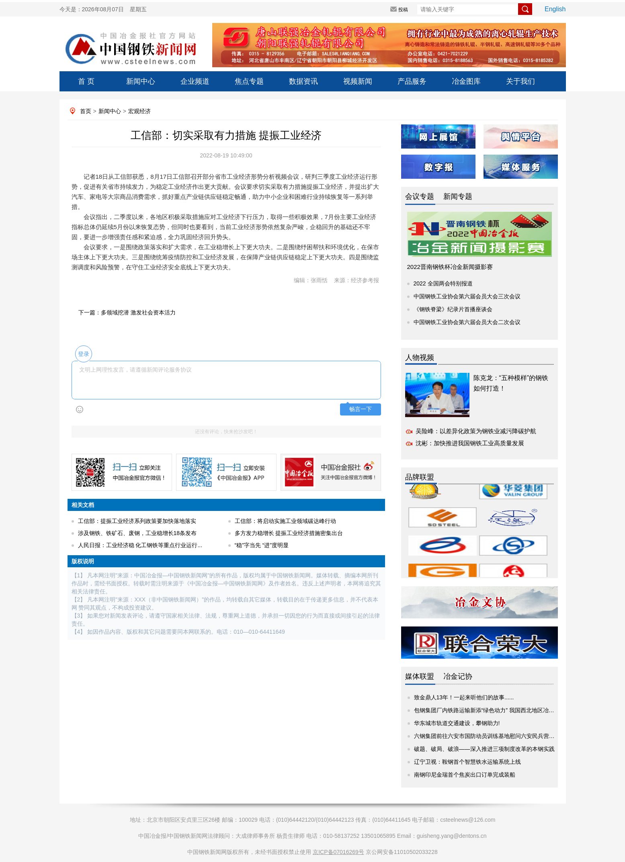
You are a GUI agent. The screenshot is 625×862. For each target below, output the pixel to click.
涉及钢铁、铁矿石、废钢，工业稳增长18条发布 (137, 533)
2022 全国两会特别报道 (443, 283)
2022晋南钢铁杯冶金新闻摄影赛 (450, 266)
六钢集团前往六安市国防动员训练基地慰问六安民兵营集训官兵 (493, 736)
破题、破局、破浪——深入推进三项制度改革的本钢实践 (484, 749)
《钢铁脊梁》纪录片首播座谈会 (453, 309)
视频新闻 (357, 81)
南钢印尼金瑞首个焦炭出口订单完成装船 (464, 774)
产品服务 (412, 81)
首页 (85, 111)
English (555, 9)
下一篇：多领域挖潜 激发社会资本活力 (127, 312)
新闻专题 (457, 196)
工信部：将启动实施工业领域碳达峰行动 (285, 521)
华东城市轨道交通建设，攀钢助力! (457, 723)
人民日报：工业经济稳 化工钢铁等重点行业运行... (140, 545)
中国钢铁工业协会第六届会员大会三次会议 (467, 296)
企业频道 (194, 81)
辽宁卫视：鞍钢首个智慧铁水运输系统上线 (467, 762)
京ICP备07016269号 (338, 852)
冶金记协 (457, 676)
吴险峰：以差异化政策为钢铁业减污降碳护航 (476, 431)
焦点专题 (249, 81)
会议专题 (419, 196)
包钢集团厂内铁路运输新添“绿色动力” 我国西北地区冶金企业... (492, 710)
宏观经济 (139, 111)
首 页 (86, 81)
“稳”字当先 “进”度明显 (262, 545)
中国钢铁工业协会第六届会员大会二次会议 (467, 322)
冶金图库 (466, 81)
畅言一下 (360, 409)
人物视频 (419, 357)
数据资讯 (303, 81)
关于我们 (520, 81)
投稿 (403, 9)
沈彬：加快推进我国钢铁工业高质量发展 (470, 443)
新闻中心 (140, 81)
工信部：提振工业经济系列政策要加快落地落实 (137, 521)
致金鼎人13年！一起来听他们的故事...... (464, 697)
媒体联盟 (419, 676)
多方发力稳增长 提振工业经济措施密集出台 (289, 533)
